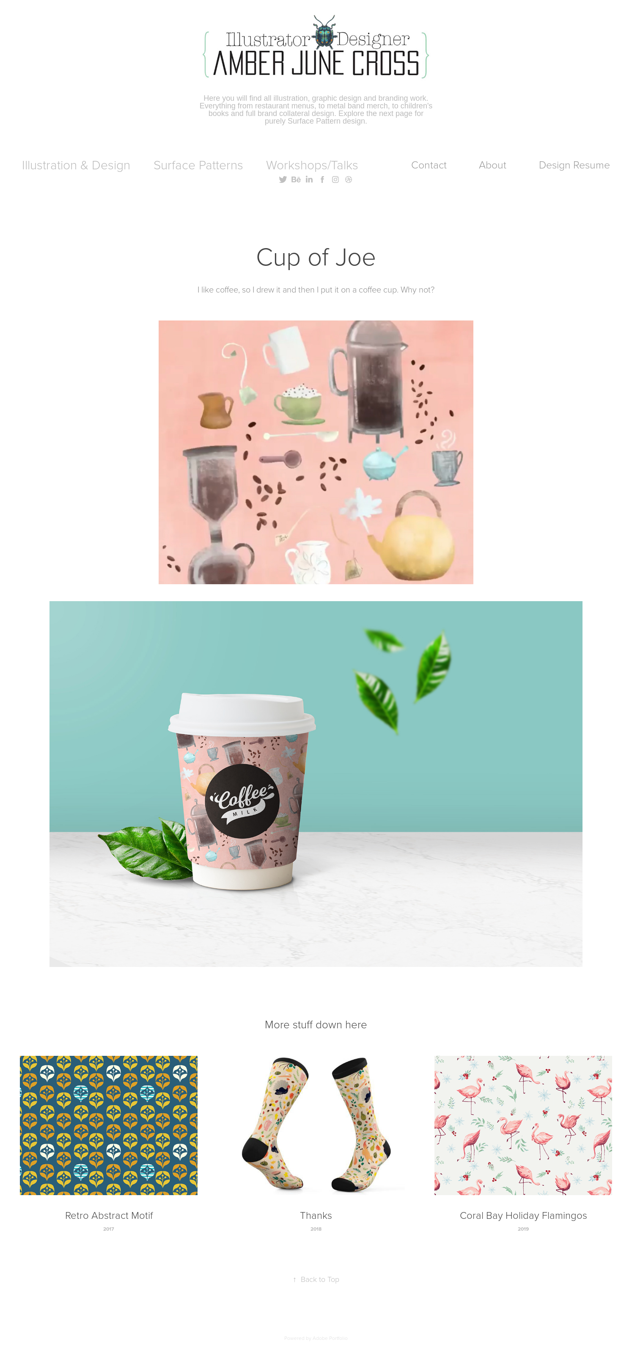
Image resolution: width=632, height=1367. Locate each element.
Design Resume (574, 164)
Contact (429, 164)
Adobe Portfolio (330, 1338)
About (492, 164)
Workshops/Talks (312, 164)
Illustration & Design (76, 164)
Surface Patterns (198, 164)
